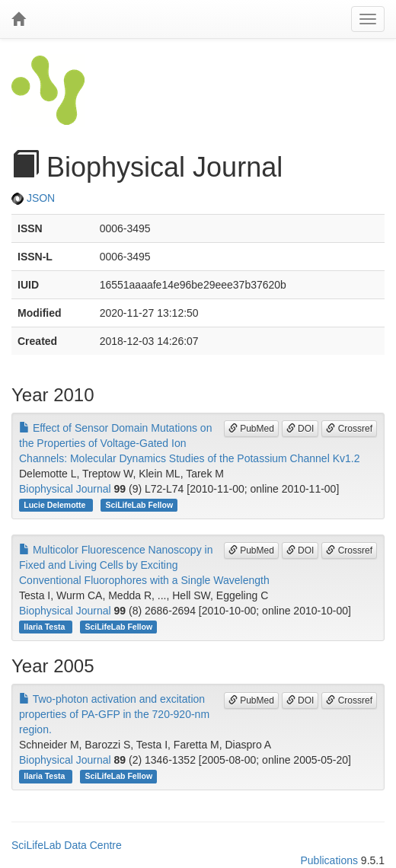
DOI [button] (300, 428)
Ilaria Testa (45, 626)
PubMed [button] (251, 428)
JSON (33, 198)
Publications (329, 860)
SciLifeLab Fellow (139, 504)
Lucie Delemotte (56, 504)
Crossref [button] (349, 428)
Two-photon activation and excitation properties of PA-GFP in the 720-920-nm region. (114, 714)
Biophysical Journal (65, 489)
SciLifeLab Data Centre (66, 845)
